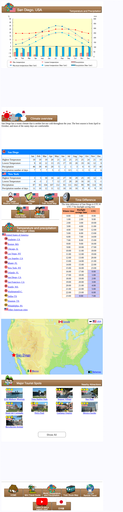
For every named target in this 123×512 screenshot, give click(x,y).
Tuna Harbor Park (39, 398)
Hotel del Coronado (14, 412)
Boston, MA (11, 244)
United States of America (15, 235)
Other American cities (16, 310)
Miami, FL (10, 263)
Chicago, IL (11, 249)
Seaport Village (64, 398)
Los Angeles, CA (13, 258)
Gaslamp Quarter (64, 412)
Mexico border (90, 412)
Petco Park (39, 412)
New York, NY (12, 268)
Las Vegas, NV (12, 254)
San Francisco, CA (14, 282)
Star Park (90, 398)
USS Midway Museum (14, 398)
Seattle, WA (11, 287)
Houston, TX (11, 301)
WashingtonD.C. (13, 291)
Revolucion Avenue (14, 426)
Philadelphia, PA (13, 306)
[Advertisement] (61, 87)
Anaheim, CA (12, 239)
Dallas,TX (10, 296)
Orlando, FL (11, 272)
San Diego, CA (12, 277)
